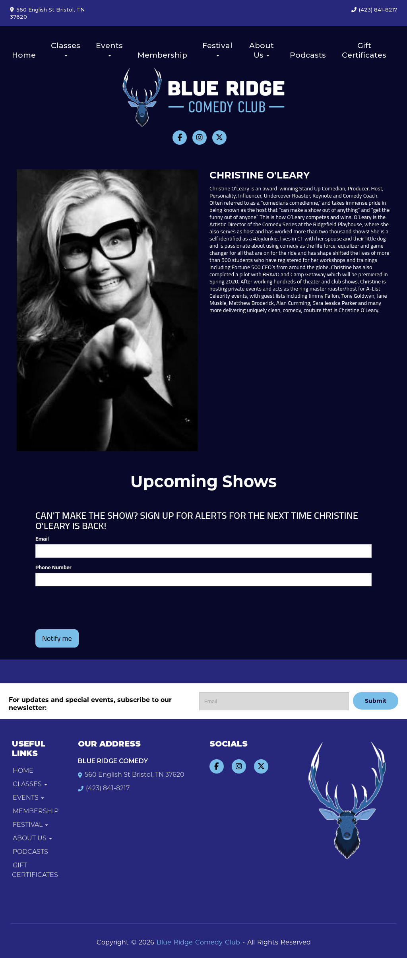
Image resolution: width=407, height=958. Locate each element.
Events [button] (109, 48)
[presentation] (81, 604)
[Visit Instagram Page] (199, 137)
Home (24, 55)
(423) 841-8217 (378, 9)
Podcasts (308, 55)
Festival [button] (217, 48)
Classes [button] (65, 48)
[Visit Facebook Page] (179, 137)
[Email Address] (274, 701)
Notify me (57, 638)
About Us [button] (261, 50)
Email (42, 538)
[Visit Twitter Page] (219, 137)
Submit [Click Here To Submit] (375, 700)
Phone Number (53, 567)
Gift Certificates (364, 50)
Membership (162, 55)
